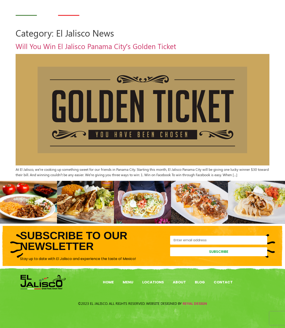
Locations (171, 12)
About (202, 12)
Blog (227, 12)
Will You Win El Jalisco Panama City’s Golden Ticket (96, 46)
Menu (141, 12)
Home (117, 12)
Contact (255, 12)
